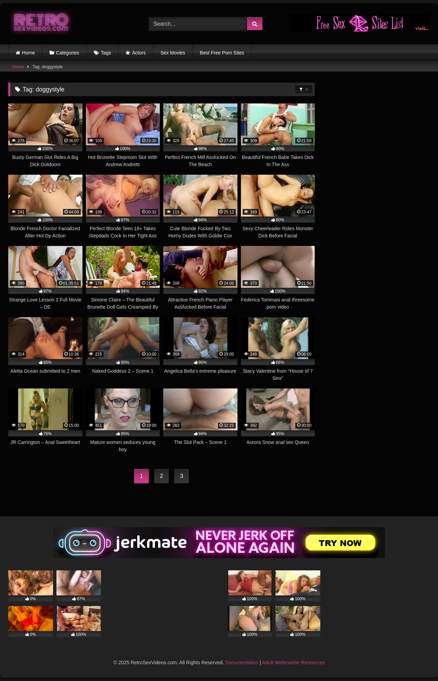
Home (28, 52)
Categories (67, 52)
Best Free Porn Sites (222, 52)
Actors (139, 52)
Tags (106, 52)
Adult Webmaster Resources (293, 662)
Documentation (241, 662)
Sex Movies (172, 52)
